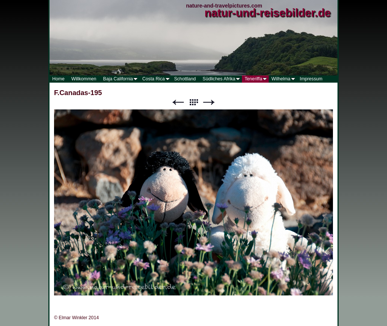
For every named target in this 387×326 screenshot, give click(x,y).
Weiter (209, 102)
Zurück (178, 102)
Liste (193, 102)
